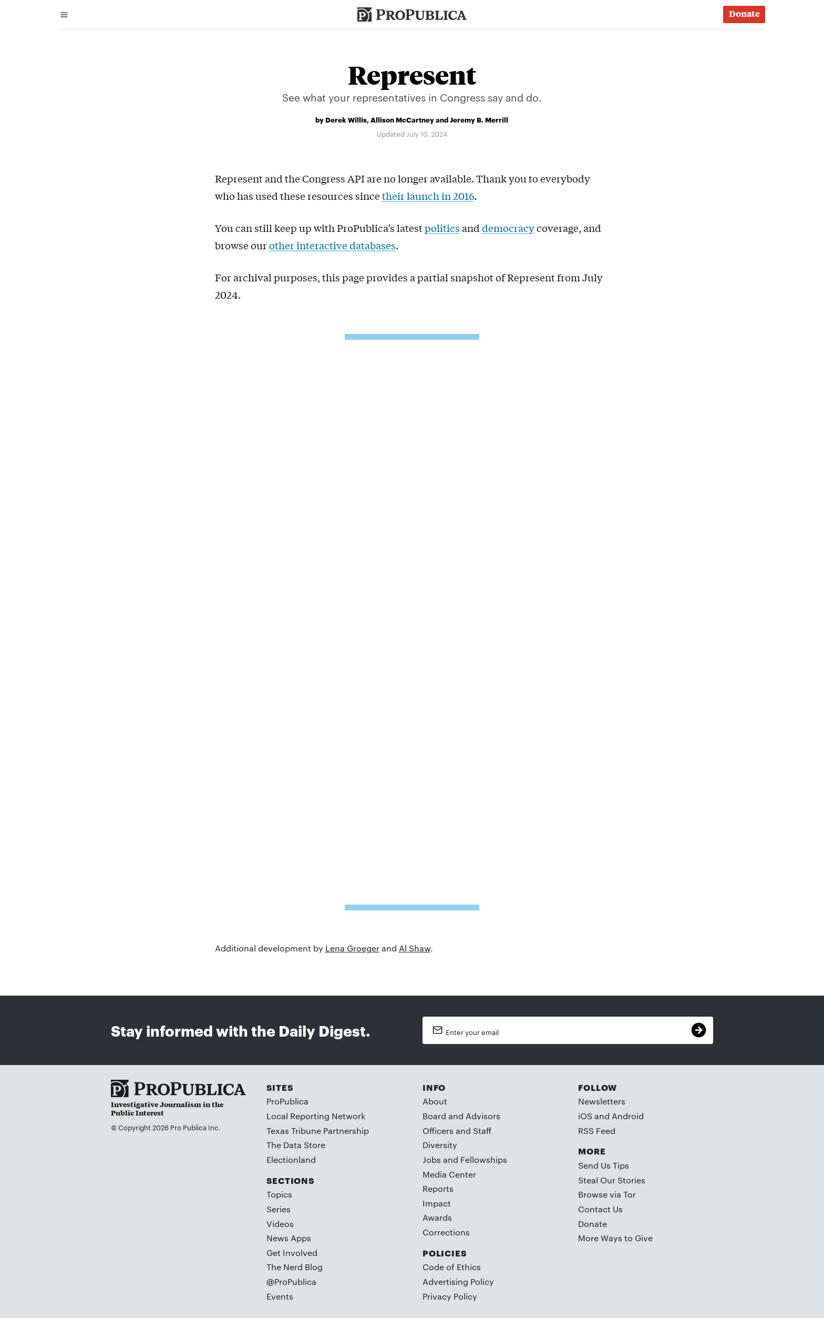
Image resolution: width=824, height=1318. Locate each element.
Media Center (449, 1174)
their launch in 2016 (428, 195)
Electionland (291, 1159)
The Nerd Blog (294, 1266)
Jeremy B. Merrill (479, 119)
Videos (280, 1223)
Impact (437, 1203)
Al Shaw (414, 948)
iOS (585, 1115)
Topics (279, 1194)
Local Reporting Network (315, 1115)
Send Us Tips (603, 1165)
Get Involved (291, 1252)
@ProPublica (291, 1281)
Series (278, 1208)
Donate (592, 1223)
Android (628, 1115)
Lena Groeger (352, 948)
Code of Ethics (452, 1266)
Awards (437, 1217)
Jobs (432, 1159)
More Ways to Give (615, 1237)
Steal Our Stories (611, 1179)
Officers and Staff (457, 1130)
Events (279, 1296)
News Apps (288, 1237)
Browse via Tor (607, 1194)
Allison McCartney (402, 119)
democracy (508, 228)
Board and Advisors (461, 1115)
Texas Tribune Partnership (317, 1130)
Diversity (440, 1144)
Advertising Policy (458, 1281)
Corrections (446, 1232)
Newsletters (601, 1101)
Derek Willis (346, 119)
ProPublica (287, 1101)
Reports (438, 1188)
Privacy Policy (450, 1296)
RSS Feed (596, 1130)
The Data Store (295, 1144)
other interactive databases (332, 245)
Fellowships (483, 1159)
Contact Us (600, 1208)
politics (442, 228)
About (435, 1101)
